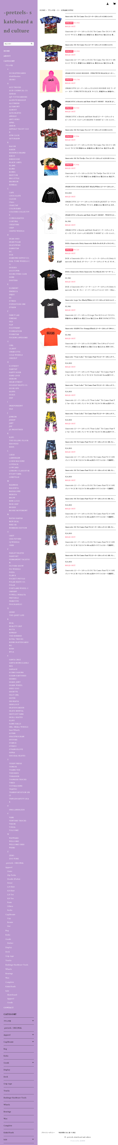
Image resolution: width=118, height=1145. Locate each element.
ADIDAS (12, 94)
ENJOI (12, 295)
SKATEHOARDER (16, 708)
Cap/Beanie (10, 915)
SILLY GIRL (14, 695)
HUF (11, 398)
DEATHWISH (14, 245)
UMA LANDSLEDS (17, 810)
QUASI (12, 612)
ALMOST (13, 110)
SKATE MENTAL (16, 711)
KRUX (11, 447)
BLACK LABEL (15, 162)
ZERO (11, 855)
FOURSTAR (14, 334)
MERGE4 (13, 495)
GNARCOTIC (15, 352)
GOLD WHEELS (16, 355)
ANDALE (13, 116)
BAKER (12, 150)
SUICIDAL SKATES (17, 756)
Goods (8, 939)
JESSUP (12, 420)
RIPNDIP (13, 633)
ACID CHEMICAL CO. (18, 91)
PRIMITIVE (14, 601)
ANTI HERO (14, 119)
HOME (43, 10)
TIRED (12, 783)
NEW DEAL (14, 522)
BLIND (12, 169)
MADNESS (13, 485)
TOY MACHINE (16, 786)
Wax (7, 978)
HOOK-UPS (14, 388)
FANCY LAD (14, 315)
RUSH (11, 649)
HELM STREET (16, 382)
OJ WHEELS (14, 542)
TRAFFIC (13, 789)
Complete (9, 982)
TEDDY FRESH (15, 764)
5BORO (12, 80)
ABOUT (7, 56)
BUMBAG (13, 185)
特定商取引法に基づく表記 (67, 1132)
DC (10, 252)
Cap (9, 918)
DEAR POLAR (15, 242)
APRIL (11, 123)
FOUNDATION (15, 331)
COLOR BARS (15, 209)
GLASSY (12, 349)
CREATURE (14, 225)
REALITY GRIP (15, 626)
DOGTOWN (14, 271)
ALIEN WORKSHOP (17, 100)
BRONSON (13, 182)
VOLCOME (14, 830)
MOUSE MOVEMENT (18, 511)
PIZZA (12, 572)
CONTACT (9, 1008)
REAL (11, 623)
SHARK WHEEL (16, 685)
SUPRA (12, 753)
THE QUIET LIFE (16, 615)
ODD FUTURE (15, 539)
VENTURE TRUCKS (17, 821)
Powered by (78, 1141)
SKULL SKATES (16, 717)
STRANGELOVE (16, 749)
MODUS (12, 507)
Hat (8, 926)
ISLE (11, 409)
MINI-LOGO (14, 501)
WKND (12, 848)
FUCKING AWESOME (18, 338)
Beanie (10, 922)
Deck (7, 952)
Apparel (8, 867)
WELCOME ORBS (16, 845)
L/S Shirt (11, 887)
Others (10, 906)
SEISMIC (13, 679)
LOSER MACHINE (17, 461)
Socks (9, 910)
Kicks (7, 935)
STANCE (13, 743)
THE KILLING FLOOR (18, 441)
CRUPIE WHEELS (16, 231)
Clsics (11, 202)
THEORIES (14, 773)
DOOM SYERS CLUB (18, 274)
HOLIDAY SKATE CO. (18, 385)
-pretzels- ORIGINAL (14, 863)
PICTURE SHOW (16, 566)
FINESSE (13, 318)
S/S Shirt (11, 891)
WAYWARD (14, 838)
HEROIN (13, 379)
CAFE (11, 193)
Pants (9, 902)
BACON (12, 146)
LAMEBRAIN (14, 458)
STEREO (13, 746)
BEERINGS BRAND (17, 153)
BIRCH (12, 156)
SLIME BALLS (15, 724)
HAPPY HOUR (15, 372)
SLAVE (12, 721)
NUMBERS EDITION (18, 528)
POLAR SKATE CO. (17, 582)
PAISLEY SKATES (16, 553)
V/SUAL (12, 827)
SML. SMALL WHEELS (18, 727)
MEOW (12, 498)
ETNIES (12, 301)
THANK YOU (14, 770)
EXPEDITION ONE (17, 304)
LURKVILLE (14, 477)
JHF (10, 426)
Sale (7, 991)
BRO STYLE (14, 178)
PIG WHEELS (15, 569)
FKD (11, 322)
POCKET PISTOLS (17, 579)
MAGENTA (14, 488)
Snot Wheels (14, 730)
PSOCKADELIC (15, 604)
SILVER (12, 698)
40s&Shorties (14, 76)
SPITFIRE (13, 740)
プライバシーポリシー (48, 1132)
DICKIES (13, 268)
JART (11, 423)
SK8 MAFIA (14, 701)
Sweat (9, 883)
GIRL (11, 345)
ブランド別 (51, 10)
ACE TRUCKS (15, 87)
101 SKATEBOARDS (17, 73)
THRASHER (14, 776)
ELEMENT (13, 288)
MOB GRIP (13, 504)
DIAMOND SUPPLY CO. (19, 258)
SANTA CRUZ (15, 660)
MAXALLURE (15, 491)
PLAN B (12, 576)
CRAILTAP (13, 205)
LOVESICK (13, 464)
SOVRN (12, 733)
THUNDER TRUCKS (18, 780)
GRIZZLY (13, 358)
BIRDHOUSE (14, 159)
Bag (7, 931)
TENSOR (13, 767)
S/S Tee (10, 898)
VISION (12, 824)
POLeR (12, 585)
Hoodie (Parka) (13, 879)
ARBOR (12, 126)
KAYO (11, 437)
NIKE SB (13, 525)
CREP (11, 228)
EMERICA (13, 291)
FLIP (11, 325)
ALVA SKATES (15, 113)
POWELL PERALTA (17, 595)
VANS (11, 818)
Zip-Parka (11, 875)
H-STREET (14, 366)
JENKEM (13, 417)
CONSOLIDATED (16, 218)
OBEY (11, 536)
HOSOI (12, 395)
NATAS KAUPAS (16, 518)
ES (10, 298)
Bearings (9, 974)
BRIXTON (13, 175)
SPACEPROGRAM (16, 737)
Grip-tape (9, 956)
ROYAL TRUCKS (16, 639)
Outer (9, 871)
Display (8, 947)
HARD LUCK (14, 376)
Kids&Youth (10, 987)
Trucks (8, 960)
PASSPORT (13, 556)
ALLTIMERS (14, 103)
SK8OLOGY (14, 705)
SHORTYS (13, 692)
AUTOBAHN (14, 139)
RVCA (11, 652)
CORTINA (13, 221)
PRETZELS (14, 598)
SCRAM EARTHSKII (17, 676)
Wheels (8, 969)
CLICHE (12, 199)
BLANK (12, 166)
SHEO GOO (14, 689)
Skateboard (12, 995)
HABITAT (13, 369)
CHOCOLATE (15, 196)
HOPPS (12, 392)
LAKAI (12, 455)
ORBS (11, 545)
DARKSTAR (14, 248)
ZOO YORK (14, 859)
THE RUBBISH (15, 636)
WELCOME (14, 841)
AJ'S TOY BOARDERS (18, 97)
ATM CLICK (14, 135)
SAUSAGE (13, 669)
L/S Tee (10, 895)
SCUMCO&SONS (16, 672)
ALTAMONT (14, 107)
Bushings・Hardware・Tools (16, 965)
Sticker (10, 943)
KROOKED (14, 444)
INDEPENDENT (16, 406)
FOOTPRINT (14, 328)
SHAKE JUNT (15, 682)
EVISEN (12, 307)
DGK (11, 255)
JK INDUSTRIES (16, 430)
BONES (12, 172)
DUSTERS (13, 280)
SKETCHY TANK (16, 714)
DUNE (11, 277)
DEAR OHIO (14, 239)
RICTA (12, 629)
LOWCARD (14, 468)
